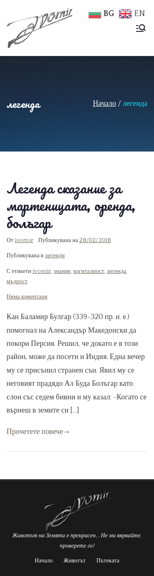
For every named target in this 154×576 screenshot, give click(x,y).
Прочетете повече (38, 432)
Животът (75, 560)
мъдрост (17, 281)
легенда (116, 271)
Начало (43, 560)
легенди (54, 255)
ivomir (24, 240)
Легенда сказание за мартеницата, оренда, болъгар (71, 205)
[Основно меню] (140, 28)
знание (62, 271)
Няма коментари (27, 297)
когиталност (89, 271)
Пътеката (108, 560)
